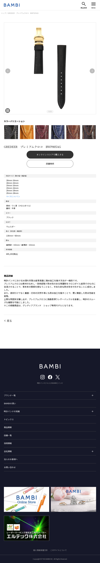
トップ (3, 13)
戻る (9, 321)
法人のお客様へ (11, 459)
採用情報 (8, 443)
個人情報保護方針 (40, 550)
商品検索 (8, 427)
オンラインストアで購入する (50, 154)
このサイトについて (58, 550)
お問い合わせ (10, 467)
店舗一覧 (8, 435)
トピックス (9, 419)
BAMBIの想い (10, 403)
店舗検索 (50, 163)
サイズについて (12, 196)
